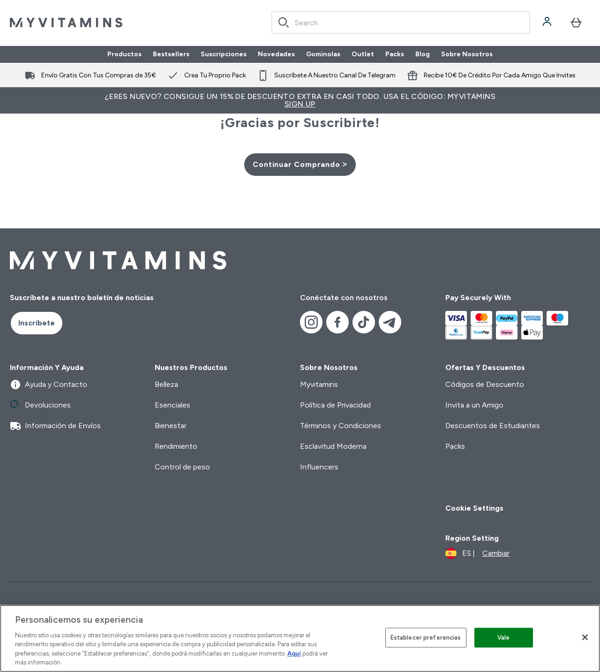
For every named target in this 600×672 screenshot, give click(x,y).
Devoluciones (40, 405)
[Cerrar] (585, 637)
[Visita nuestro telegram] (390, 322)
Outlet (363, 54)
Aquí (294, 653)
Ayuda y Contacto (48, 384)
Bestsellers (171, 54)
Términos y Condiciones (340, 425)
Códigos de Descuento (484, 384)
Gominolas (323, 54)
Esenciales (172, 404)
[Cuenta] (548, 22)
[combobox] (400, 22)
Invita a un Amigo (474, 404)
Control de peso (182, 466)
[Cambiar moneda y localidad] (477, 553)
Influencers (319, 466)
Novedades (276, 54)
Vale (503, 637)
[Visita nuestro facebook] (337, 322)
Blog (422, 54)
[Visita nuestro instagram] (311, 322)
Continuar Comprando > (300, 164)
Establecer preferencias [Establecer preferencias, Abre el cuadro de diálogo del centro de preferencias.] (425, 637)
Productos (124, 54)
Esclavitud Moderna (333, 446)
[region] (300, 638)
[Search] (283, 22)
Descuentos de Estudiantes (492, 425)
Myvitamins (319, 384)
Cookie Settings (474, 508)
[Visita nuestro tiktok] (363, 322)
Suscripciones (224, 54)
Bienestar (171, 425)
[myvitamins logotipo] (66, 22)
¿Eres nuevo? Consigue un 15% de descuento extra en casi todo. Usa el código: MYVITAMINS (300, 100)
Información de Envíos (55, 425)
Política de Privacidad (335, 404)
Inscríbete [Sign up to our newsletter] (36, 322)
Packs (394, 54)
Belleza (166, 384)
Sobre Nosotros (467, 54)
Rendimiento (176, 446)
